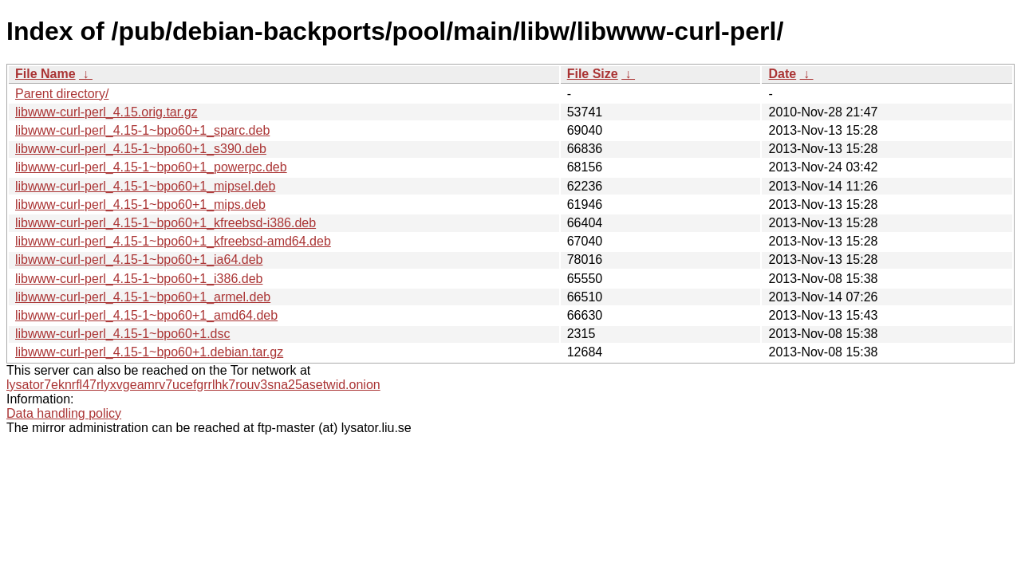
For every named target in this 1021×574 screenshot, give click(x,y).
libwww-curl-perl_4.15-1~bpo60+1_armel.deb (142, 297)
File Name (45, 74)
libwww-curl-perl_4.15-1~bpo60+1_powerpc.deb (151, 167)
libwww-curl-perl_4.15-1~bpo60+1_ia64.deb (138, 259)
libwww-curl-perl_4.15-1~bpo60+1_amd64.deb (146, 315)
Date (782, 74)
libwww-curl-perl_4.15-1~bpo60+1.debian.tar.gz (149, 352)
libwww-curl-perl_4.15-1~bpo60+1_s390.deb (140, 148)
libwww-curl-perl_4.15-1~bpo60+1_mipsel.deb (145, 186)
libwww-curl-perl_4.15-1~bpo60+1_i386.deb (138, 278)
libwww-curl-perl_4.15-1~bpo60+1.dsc (122, 333)
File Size (592, 74)
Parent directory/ (61, 93)
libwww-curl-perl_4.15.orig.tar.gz (106, 112)
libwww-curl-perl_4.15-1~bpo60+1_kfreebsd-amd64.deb (173, 241)
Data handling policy (63, 413)
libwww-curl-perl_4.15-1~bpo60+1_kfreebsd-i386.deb (165, 223)
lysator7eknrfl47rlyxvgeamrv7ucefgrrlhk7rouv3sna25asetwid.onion (193, 384)
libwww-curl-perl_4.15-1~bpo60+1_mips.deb (140, 204)
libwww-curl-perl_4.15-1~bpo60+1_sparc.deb (142, 130)
